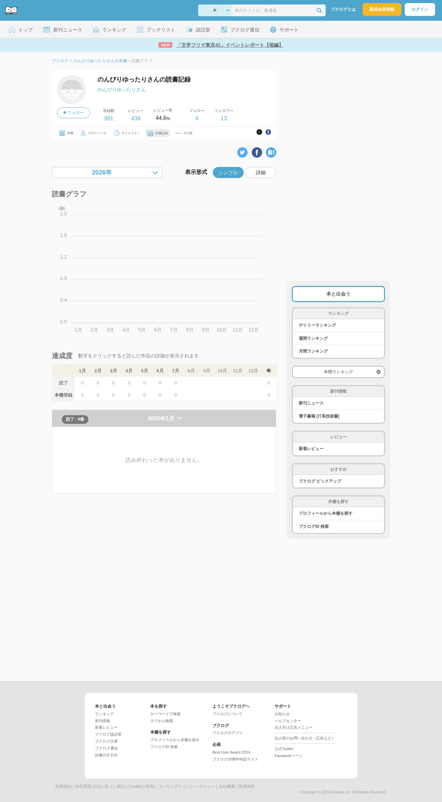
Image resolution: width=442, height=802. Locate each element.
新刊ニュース (311, 403)
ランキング (104, 714)
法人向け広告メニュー (294, 727)
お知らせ (282, 714)
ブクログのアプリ (227, 733)
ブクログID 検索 (314, 526)
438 (136, 118)
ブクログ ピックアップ (320, 481)
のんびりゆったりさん (121, 89)
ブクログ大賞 (106, 741)
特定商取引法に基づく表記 (100, 786)
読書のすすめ (106, 755)
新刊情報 (102, 721)
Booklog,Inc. (341, 792)
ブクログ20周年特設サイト (235, 759)
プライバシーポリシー (194, 786)
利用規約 (63, 786)
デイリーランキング (317, 325)
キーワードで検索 (165, 714)
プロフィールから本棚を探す (326, 513)
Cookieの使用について (149, 786)
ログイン (420, 9)
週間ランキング (313, 338)
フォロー (73, 112)
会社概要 (227, 786)
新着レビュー (311, 448)
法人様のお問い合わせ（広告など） (305, 738)
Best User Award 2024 (231, 752)
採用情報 (246, 786)
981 (108, 118)
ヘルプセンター (288, 721)
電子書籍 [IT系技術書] (319, 416)
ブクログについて (227, 714)
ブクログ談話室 (108, 734)
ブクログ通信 (106, 748)
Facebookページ (288, 756)
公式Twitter (284, 749)
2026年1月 (162, 418)
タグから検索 (161, 721)
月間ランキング (313, 351)
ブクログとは (343, 9)
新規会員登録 (381, 9)
